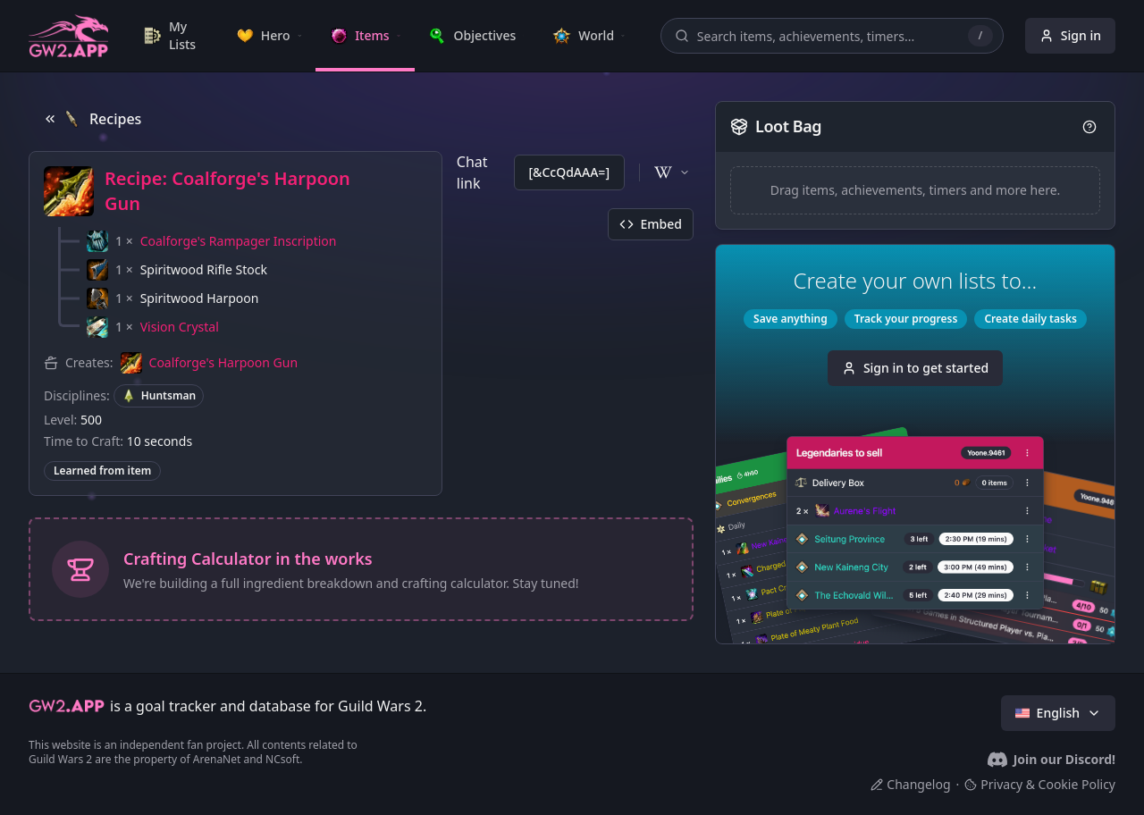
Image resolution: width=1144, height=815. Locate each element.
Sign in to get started (915, 367)
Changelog (910, 784)
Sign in (1070, 35)
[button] (212, 241)
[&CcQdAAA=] (569, 172)
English (1058, 712)
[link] (176, 35)
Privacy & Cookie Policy (1039, 784)
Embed (650, 223)
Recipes (92, 119)
